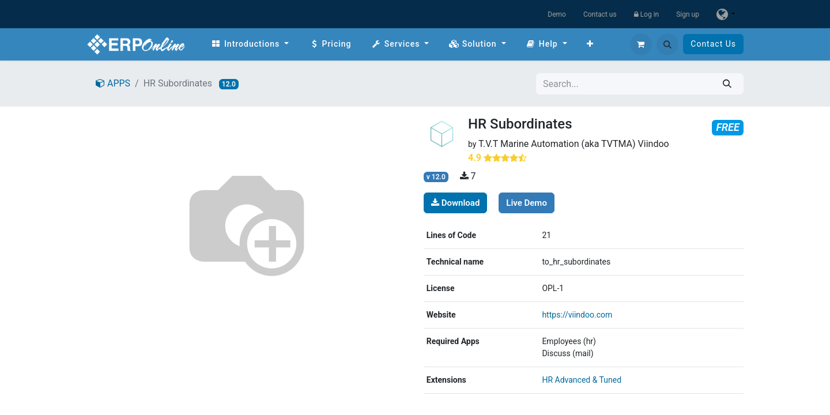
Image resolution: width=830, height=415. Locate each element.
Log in (646, 14)
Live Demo (526, 203)
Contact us (600, 14)
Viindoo (653, 143)
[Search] (727, 84)
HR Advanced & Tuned (581, 379)
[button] (667, 44)
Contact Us (713, 43)
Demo (557, 14)
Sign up (687, 14)
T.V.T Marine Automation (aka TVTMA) (557, 143)
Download (455, 203)
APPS (113, 83)
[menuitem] (250, 44)
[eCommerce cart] (641, 44)
